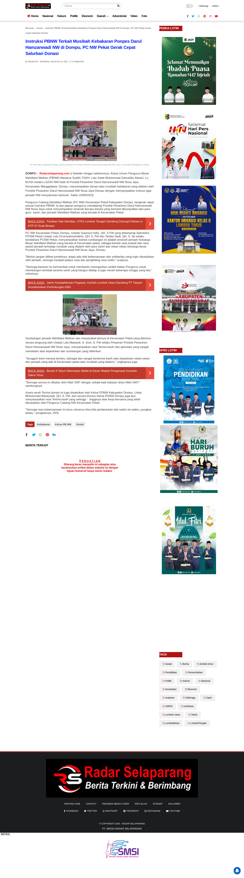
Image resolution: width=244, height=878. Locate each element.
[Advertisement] (89, 93)
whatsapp (111, 811)
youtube (174, 811)
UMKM (168, 706)
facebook (72, 811)
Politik (74, 16)
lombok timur (206, 664)
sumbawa (189, 706)
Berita (186, 664)
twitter (92, 811)
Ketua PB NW (62, 424)
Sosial (39, 28)
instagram (153, 811)
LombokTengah (198, 723)
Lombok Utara (172, 714)
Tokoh (194, 714)
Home (32, 16)
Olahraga (190, 697)
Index (215, 6)
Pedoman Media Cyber (115, 804)
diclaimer (174, 804)
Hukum (61, 16)
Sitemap (203, 6)
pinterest (132, 811)
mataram (170, 697)
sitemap (157, 804)
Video (133, 16)
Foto (144, 16)
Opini (209, 697)
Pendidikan (171, 672)
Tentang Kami (72, 804)
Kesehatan (171, 689)
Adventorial (119, 16)
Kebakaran (43, 424)
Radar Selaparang (133, 823)
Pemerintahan (195, 672)
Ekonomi (87, 16)
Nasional (47, 16)
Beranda (29, 28)
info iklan (141, 804)
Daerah (101, 16)
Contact (91, 804)
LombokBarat (172, 723)
